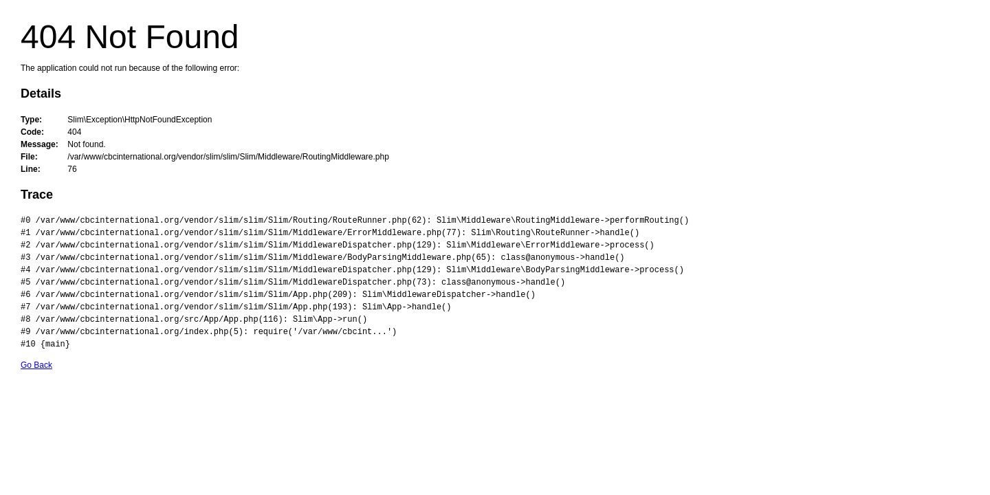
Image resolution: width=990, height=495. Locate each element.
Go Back (36, 365)
